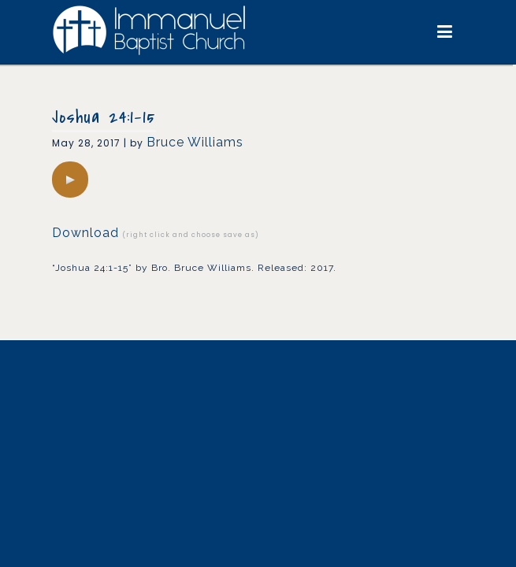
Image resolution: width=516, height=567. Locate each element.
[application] (70, 179)
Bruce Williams (195, 142)
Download (85, 232)
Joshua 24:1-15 (104, 117)
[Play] (70, 179)
